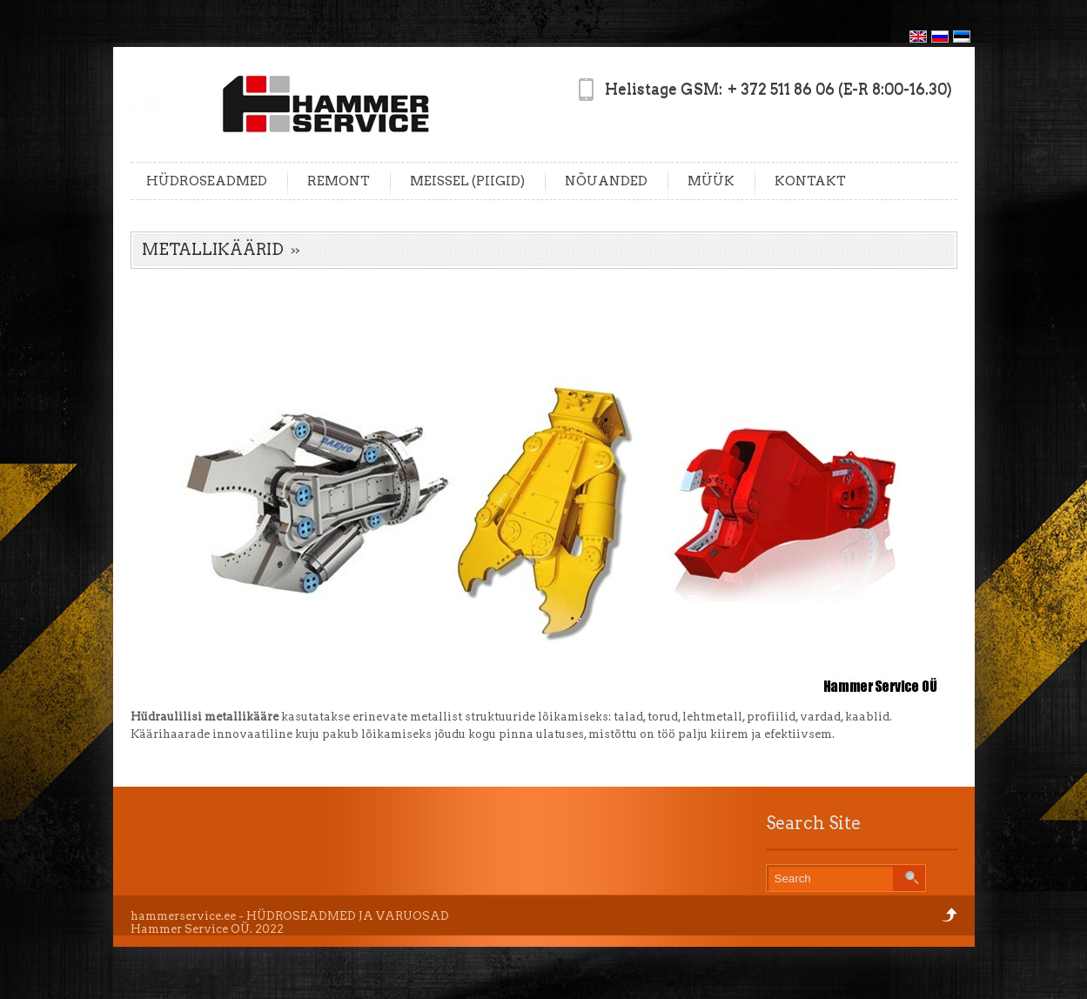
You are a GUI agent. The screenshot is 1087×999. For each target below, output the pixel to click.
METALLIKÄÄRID (213, 249)
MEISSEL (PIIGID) (467, 181)
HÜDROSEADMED (206, 181)
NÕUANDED (606, 181)
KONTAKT (810, 181)
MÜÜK (711, 181)
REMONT (338, 181)
